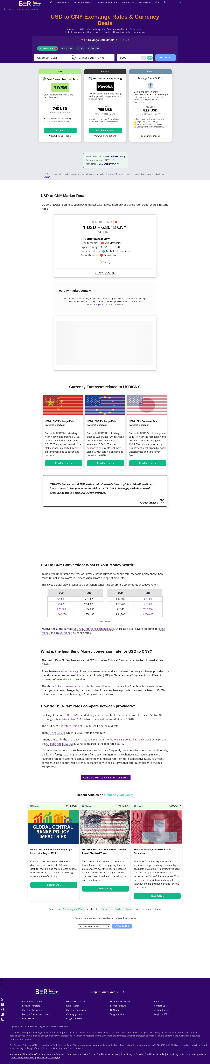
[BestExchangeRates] (30, 4)
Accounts (93, 48)
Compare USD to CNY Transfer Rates (105, 777)
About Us (158, 1001)
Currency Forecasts (76, 1009)
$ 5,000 (61, 604)
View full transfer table (60, 135)
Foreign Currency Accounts (36, 1014)
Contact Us (159, 1005)
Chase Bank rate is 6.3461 (83, 739)
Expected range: (90, 247)
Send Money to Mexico (108, 1054)
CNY (150, 57)
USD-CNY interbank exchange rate (93, 628)
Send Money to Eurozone (53, 1054)
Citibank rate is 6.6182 (59, 743)
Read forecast (62, 463)
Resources (145, 2)
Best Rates (63, 2)
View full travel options (105, 135)
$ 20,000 (61, 609)
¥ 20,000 (148, 609)
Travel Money (64, 633)
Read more (53, 884)
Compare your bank (150, 135)
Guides (118, 909)
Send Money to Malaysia (48, 1057)
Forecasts (128, 2)
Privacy (79, 1048)
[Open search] (165, 4)
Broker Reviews (118, 1005)
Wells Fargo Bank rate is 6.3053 (132, 739)
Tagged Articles (118, 1014)
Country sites (163, 1009)
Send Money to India (154, 1054)
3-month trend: (89, 255)
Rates (11, 9)
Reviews (106, 909)
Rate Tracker (72, 1005)
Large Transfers (74, 1018)
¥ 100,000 (148, 614)
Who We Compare (75, 1001)
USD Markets (22, 9)
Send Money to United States (81, 1054)
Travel (80, 48)
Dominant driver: (90, 251)
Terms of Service (67, 1048)
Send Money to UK (175, 1054)
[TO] (94, 57)
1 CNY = (105, 273)
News (34, 806)
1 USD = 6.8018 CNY (113, 156)
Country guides (74, 1014)
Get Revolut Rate (105, 130)
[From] (53, 57)
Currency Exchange (107, 2)
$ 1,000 (61, 599)
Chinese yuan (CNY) (73, 909)
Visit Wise (60, 130)
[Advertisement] (105, 532)
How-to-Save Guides (120, 1001)
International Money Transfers (25, 1054)
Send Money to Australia (22, 1057)
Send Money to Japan (196, 1054)
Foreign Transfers (31, 1005)
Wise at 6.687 (70, 719)
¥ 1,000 (148, 599)
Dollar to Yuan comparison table (74, 686)
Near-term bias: (89, 243)
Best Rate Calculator (32, 1001)
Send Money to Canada (132, 1054)
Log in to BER (160, 1014)
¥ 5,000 (148, 604)
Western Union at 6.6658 (76, 726)
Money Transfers (83, 2)
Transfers (67, 48)
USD (143, 57)
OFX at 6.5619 (56, 733)
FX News (114, 1009)
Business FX (28, 1018)
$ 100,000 (61, 614)
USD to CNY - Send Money (79, 715)
